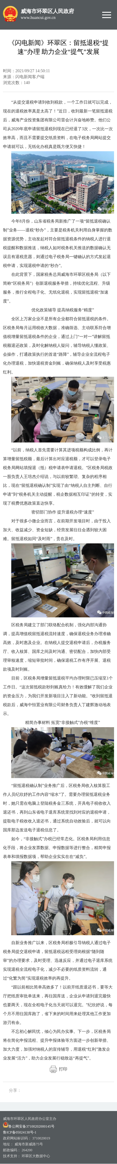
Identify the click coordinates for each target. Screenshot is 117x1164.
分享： (15, 1090)
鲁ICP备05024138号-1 (19, 1132)
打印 (58, 1069)
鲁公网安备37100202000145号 (29, 1126)
